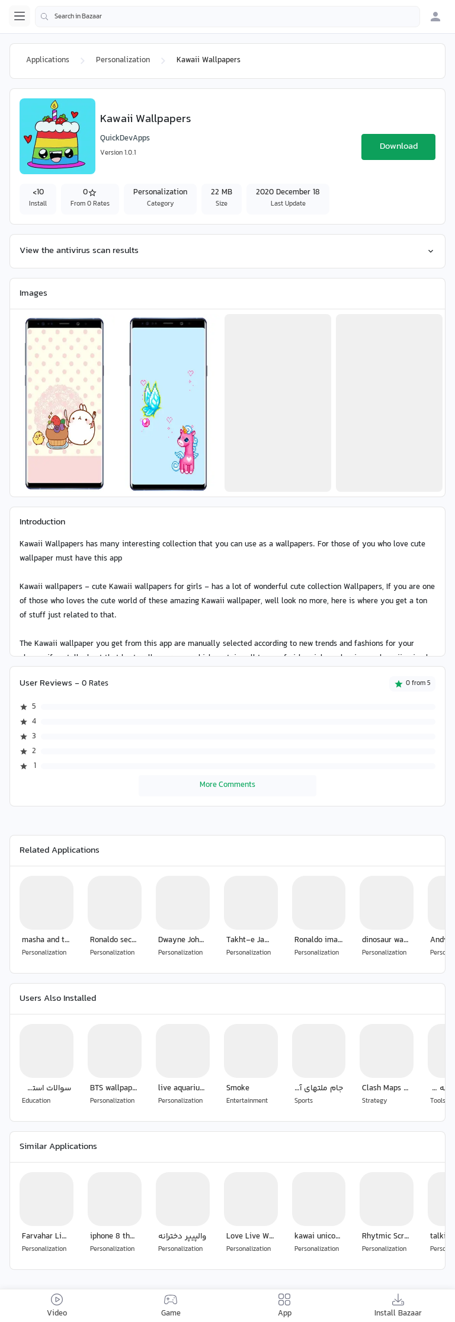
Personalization (123, 60)
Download (399, 146)
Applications (47, 60)
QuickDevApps (125, 138)
